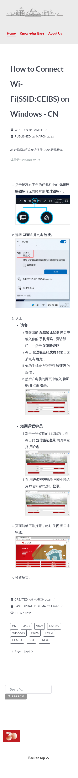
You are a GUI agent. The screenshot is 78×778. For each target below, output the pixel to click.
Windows (18, 633)
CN (14, 626)
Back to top (39, 758)
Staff (39, 626)
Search (16, 696)
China (35, 633)
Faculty (54, 626)
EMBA (49, 633)
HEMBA (17, 640)
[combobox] (28, 689)
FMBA (44, 640)
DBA (31, 640)
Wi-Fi (26, 626)
